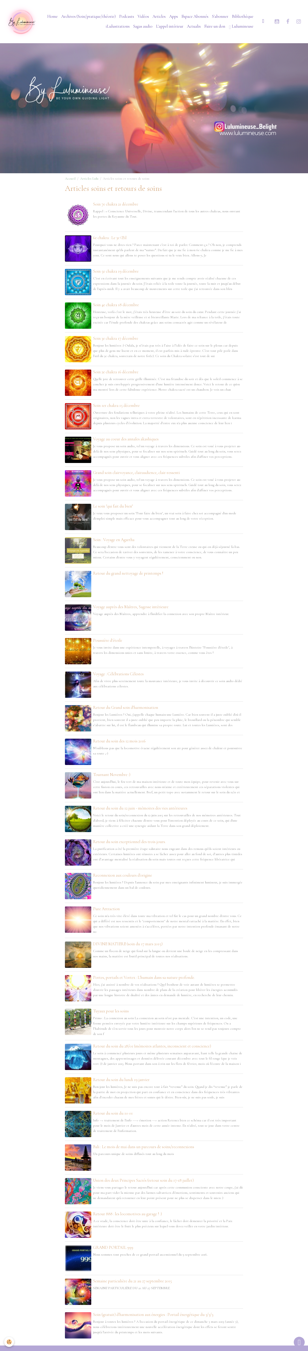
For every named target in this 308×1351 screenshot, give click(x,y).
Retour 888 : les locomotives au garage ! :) (127, 1214)
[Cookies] (9, 1342)
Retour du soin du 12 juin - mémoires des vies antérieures (140, 808)
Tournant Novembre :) (111, 774)
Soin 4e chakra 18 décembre (116, 304)
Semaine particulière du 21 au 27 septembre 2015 (132, 1281)
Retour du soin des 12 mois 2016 (119, 741)
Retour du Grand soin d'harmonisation (125, 707)
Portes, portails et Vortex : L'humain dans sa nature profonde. (144, 977)
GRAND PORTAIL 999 (113, 1247)
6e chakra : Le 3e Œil (110, 237)
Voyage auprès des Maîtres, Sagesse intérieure (130, 606)
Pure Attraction (106, 908)
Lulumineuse (241, 27)
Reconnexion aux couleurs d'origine (122, 875)
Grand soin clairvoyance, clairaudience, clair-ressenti (136, 472)
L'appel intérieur (169, 26)
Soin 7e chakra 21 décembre (115, 204)
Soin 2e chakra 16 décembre (115, 372)
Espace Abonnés (194, 16)
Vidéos (143, 16)
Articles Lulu (89, 178)
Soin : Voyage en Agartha (113, 539)
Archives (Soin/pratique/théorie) (88, 16)
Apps (173, 16)
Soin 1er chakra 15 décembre (116, 405)
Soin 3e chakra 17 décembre (115, 338)
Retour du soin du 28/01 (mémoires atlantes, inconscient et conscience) (152, 1046)
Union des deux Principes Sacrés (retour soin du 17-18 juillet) (143, 1180)
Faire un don (214, 26)
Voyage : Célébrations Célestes (118, 674)
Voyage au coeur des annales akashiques (126, 439)
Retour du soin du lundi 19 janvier (121, 1079)
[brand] (21, 21)
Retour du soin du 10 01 (113, 1113)
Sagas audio (142, 26)
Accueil (70, 178)
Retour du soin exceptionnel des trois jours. (129, 841)
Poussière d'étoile (107, 640)
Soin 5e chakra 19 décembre (116, 271)
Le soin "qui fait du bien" (113, 506)
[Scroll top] (299, 1342)
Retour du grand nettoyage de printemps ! (128, 573)
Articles (159, 16)
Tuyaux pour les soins (111, 1011)
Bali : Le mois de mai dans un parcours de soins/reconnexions (143, 1146)
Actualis (194, 26)
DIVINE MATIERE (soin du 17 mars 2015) (128, 944)
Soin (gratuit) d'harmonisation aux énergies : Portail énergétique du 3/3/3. (153, 1314)
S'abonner (220, 16)
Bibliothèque (242, 16)
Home (52, 16)
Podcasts (126, 16)
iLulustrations (118, 26)
